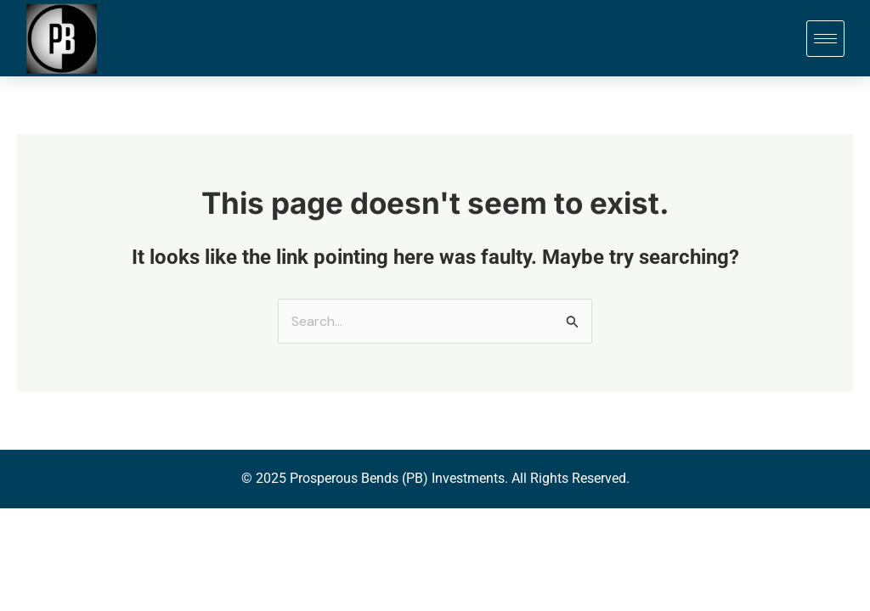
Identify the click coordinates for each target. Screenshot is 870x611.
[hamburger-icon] (825, 38)
